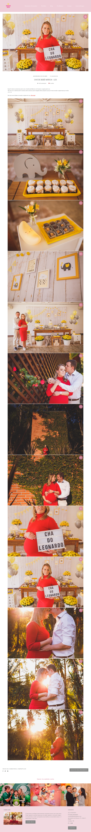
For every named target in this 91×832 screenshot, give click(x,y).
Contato (69, 6)
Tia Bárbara (60, 6)
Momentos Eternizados (31, 6)
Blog (51, 6)
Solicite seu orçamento (79, 769)
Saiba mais (30, 821)
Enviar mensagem (73, 814)
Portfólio (43, 6)
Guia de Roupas (80, 6)
